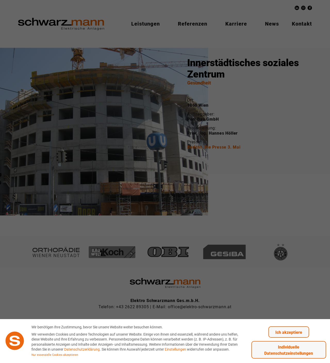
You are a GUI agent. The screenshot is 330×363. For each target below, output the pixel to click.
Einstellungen (175, 349)
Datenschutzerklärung (82, 349)
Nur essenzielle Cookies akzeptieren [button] (54, 355)
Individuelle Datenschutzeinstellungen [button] (288, 350)
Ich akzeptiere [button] (288, 332)
